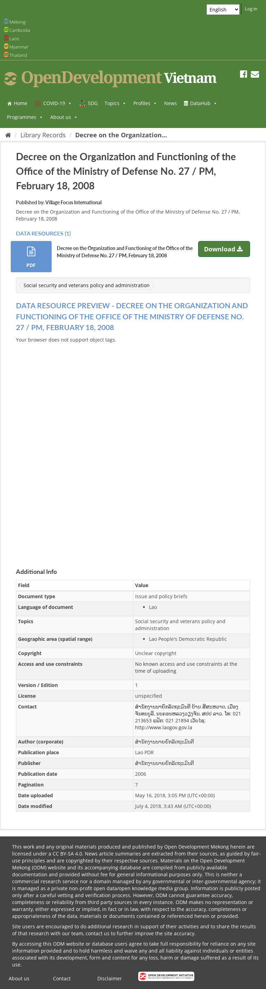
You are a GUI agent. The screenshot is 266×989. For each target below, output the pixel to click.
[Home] (8, 135)
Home (20, 103)
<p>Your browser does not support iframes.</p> (133, 447)
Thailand (18, 55)
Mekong (17, 22)
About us (64, 117)
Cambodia (19, 30)
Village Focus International (73, 202)
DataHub (204, 103)
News (170, 103)
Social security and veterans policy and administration (87, 285)
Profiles (145, 103)
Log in (251, 9)
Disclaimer (109, 978)
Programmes (25, 117)
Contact (62, 978)
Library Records (43, 135)
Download (224, 249)
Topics (115, 103)
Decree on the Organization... (121, 135)
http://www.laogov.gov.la (163, 727)
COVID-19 (57, 103)
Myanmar (18, 47)
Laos (14, 38)
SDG (93, 103)
